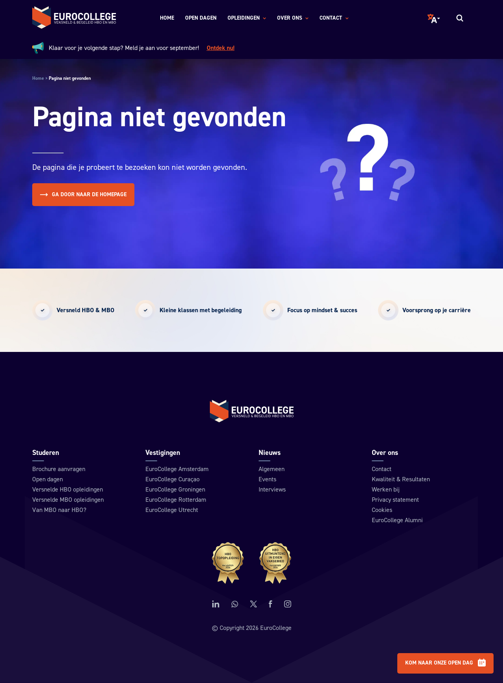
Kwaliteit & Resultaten (401, 480)
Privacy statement (395, 500)
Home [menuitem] (167, 18)
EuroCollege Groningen (175, 490)
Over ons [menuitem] (292, 18)
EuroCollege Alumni (397, 521)
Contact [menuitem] (334, 18)
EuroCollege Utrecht (171, 510)
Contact (381, 469)
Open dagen (47, 480)
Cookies (382, 510)
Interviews (272, 490)
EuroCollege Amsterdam (177, 469)
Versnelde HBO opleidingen (67, 490)
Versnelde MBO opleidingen (68, 500)
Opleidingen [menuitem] (247, 18)
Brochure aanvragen (58, 469)
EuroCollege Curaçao (172, 480)
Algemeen (272, 469)
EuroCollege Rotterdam (175, 500)
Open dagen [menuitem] (201, 18)
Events (267, 480)
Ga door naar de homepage (83, 194)
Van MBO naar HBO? (59, 510)
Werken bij (386, 490)
